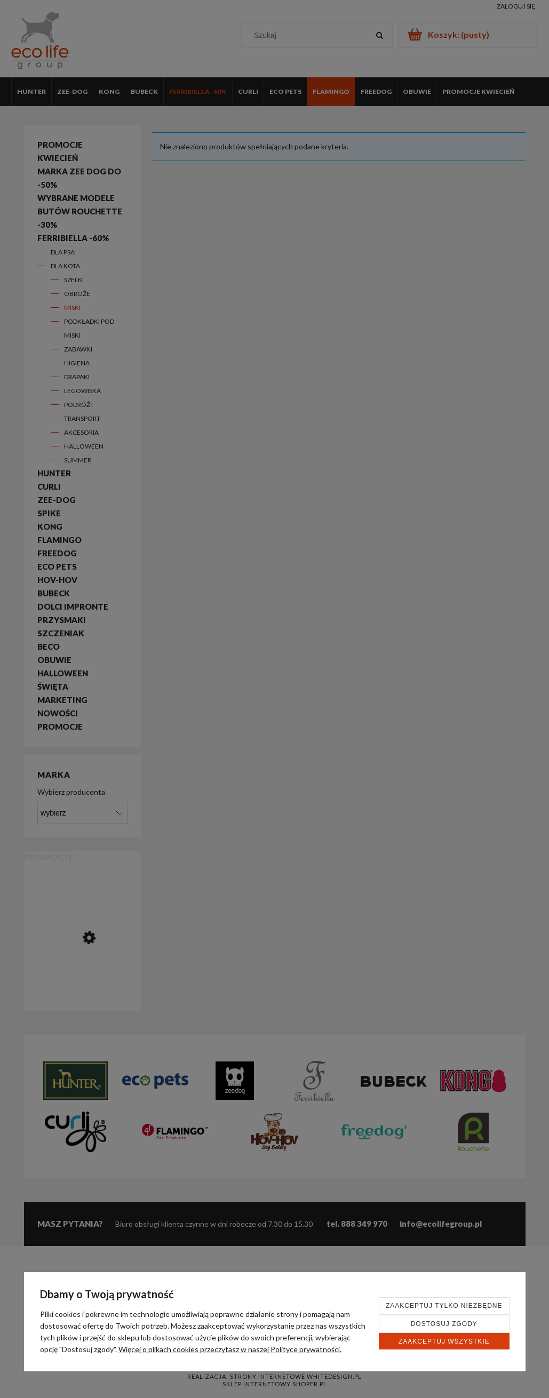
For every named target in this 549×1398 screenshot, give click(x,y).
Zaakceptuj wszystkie (444, 1341)
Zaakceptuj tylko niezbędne (444, 1305)
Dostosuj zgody (444, 1324)
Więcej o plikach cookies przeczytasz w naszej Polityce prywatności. (229, 1349)
